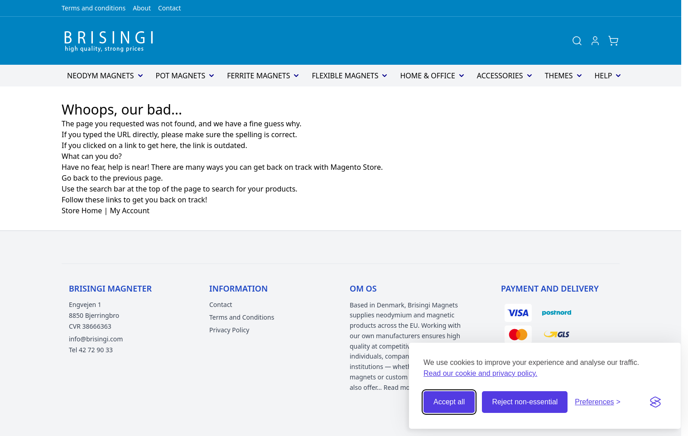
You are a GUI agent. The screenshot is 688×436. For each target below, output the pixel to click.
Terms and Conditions (241, 317)
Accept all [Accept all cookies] (449, 402)
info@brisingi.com (96, 339)
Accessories (500, 76)
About (142, 8)
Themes (559, 76)
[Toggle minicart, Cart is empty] (613, 41)
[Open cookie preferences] (598, 402)
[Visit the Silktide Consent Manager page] (655, 402)
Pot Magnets (181, 76)
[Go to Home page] (111, 40)
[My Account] (595, 41)
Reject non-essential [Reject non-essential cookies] (525, 402)
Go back (75, 178)
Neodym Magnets (100, 76)
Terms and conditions (93, 8)
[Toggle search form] (577, 41)
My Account (129, 211)
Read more (400, 387)
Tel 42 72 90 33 (91, 349)
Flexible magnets (345, 76)
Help (603, 76)
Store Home (82, 211)
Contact (169, 8)
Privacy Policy (229, 330)
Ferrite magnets (258, 76)
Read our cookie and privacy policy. (480, 373)
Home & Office (427, 76)
